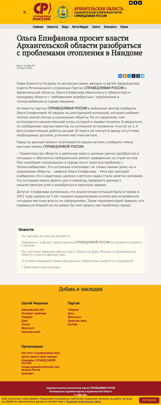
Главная (38, 27)
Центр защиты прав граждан (39, 356)
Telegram (26, 317)
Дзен (24, 320)
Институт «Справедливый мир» (40, 352)
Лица (65, 27)
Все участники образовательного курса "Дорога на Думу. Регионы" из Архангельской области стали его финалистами (77, 253)
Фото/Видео (80, 27)
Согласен (149, 400)
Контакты (110, 27)
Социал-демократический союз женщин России (40, 368)
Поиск (124, 27)
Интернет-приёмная (33, 313)
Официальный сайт (32, 309)
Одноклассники (30, 331)
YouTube (72, 324)
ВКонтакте (27, 328)
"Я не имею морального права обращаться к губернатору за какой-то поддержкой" (76, 261)
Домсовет (27, 373)
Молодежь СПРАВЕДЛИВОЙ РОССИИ (38, 362)
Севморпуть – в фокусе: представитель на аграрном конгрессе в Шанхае (80, 244)
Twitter (25, 324)
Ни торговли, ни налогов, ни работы (44, 237)
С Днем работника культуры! (39, 268)
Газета (96, 27)
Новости (52, 27)
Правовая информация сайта (83, 401)
